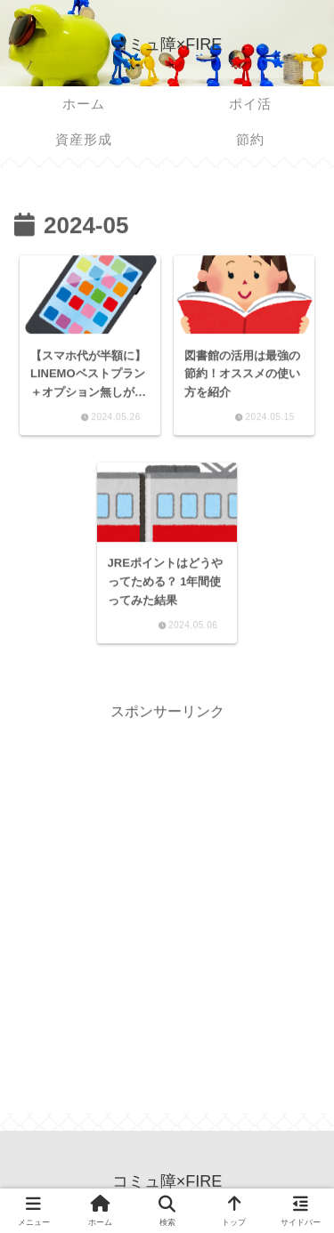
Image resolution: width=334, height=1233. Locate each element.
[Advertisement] (167, 892)
